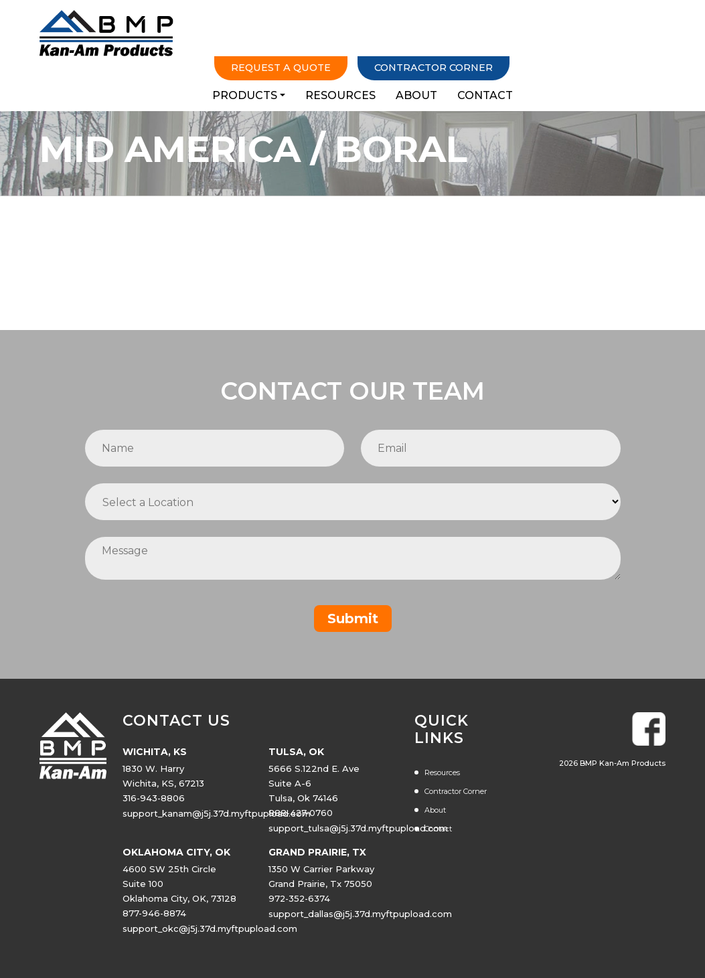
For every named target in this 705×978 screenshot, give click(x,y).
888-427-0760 (301, 819)
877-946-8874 (155, 918)
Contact (631, 40)
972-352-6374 (300, 903)
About (563, 40)
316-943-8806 (154, 804)
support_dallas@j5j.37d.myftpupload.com (360, 918)
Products (390, 40)
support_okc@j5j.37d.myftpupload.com (210, 933)
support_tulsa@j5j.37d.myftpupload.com (358, 834)
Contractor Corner (572, 11)
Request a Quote (407, 11)
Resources (487, 40)
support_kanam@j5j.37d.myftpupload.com (217, 819)
